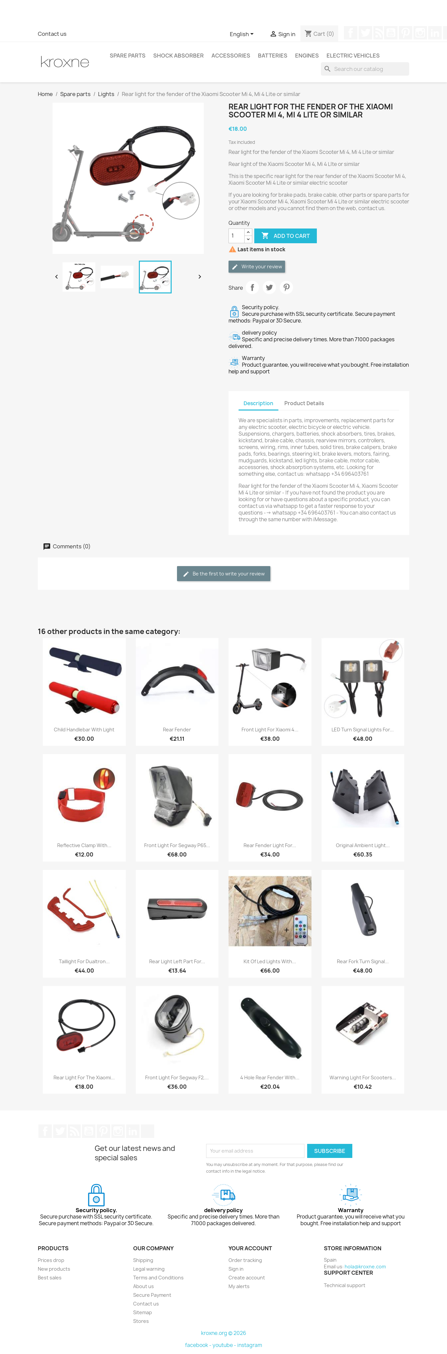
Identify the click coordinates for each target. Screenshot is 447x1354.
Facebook (350, 32)
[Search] (365, 69)
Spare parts (128, 55)
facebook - (198, 1345)
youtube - (224, 1345)
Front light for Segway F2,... (177, 1077)
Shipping (143, 1260)
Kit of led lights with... (270, 961)
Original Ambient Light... (363, 845)
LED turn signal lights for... (363, 729)
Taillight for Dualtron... (84, 961)
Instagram (420, 32)
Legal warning (149, 1269)
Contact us (52, 33)
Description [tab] (258, 403)
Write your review (257, 266)
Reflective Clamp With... (84, 845)
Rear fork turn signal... (363, 961)
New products (54, 1269)
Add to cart (285, 236)
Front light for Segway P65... (177, 845)
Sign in (236, 1269)
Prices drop (51, 1260)
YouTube (390, 32)
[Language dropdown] (243, 34)
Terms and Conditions (158, 1277)
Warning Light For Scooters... (363, 1077)
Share (252, 287)
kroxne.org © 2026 (223, 1333)
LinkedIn (435, 32)
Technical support (344, 1285)
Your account (250, 1248)
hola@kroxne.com (365, 1266)
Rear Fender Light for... (270, 845)
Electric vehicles (353, 55)
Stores (141, 1321)
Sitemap (142, 1312)
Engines (307, 55)
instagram (249, 1345)
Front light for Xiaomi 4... (270, 729)
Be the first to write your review (224, 573)
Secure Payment (152, 1295)
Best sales (50, 1277)
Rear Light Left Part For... (177, 961)
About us (143, 1286)
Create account (247, 1277)
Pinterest (405, 32)
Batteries (272, 55)
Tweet (269, 287)
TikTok (147, 1131)
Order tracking (245, 1260)
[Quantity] (237, 236)
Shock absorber (178, 55)
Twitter (365, 32)
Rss (378, 32)
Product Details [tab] (304, 403)
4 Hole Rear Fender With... (269, 1077)
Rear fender (177, 729)
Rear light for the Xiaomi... (84, 1077)
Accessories (230, 55)
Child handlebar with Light (84, 729)
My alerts (239, 1286)
